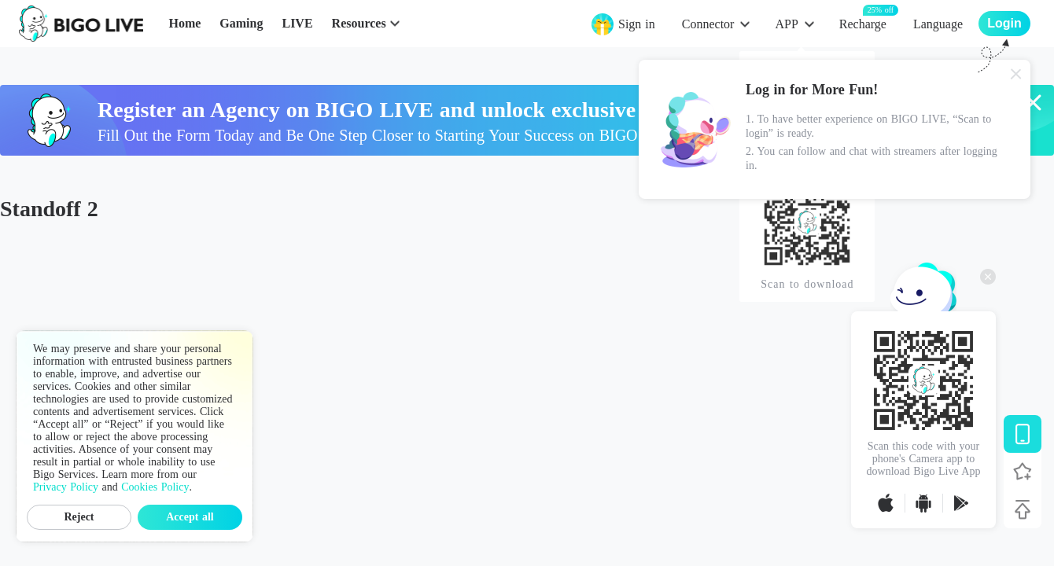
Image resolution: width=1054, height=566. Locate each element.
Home (184, 23)
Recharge (862, 23)
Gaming (241, 23)
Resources (359, 23)
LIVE (297, 23)
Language (938, 24)
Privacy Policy (65, 487)
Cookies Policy (155, 487)
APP (786, 24)
